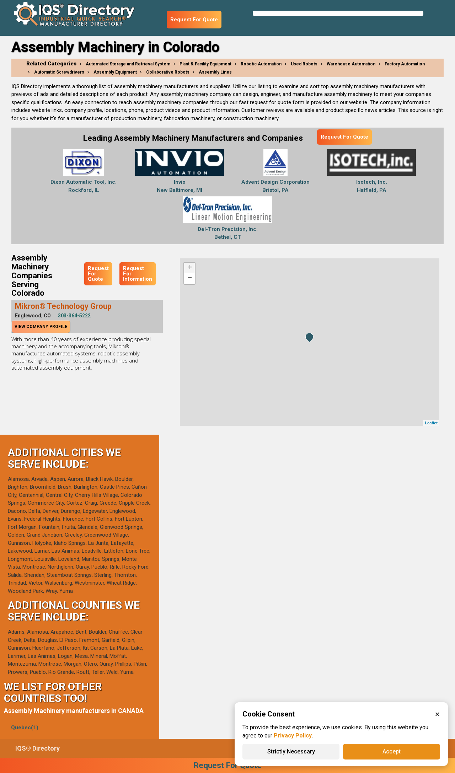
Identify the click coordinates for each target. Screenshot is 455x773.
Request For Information (137, 273)
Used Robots (304, 63)
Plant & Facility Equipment (205, 63)
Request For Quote (194, 19)
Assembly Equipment (115, 72)
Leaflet (431, 423)
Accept (391, 751)
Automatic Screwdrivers (59, 72)
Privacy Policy (293, 735)
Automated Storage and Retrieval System (128, 63)
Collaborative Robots (167, 72)
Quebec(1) (24, 727)
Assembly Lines (215, 72)
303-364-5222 (74, 315)
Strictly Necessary (291, 751)
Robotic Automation (261, 63)
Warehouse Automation (351, 63)
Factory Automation (405, 63)
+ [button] (189, 268)
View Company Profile (41, 326)
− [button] (189, 278)
